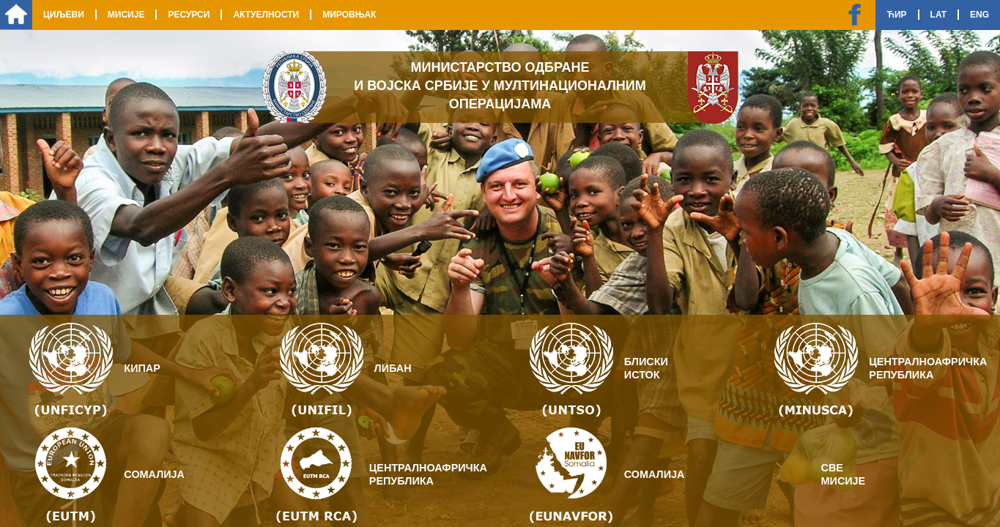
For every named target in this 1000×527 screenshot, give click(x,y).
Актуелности (266, 15)
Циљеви (63, 15)
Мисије (126, 15)
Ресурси (189, 15)
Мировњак (349, 15)
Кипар (142, 368)
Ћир (896, 15)
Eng (979, 15)
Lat (938, 15)
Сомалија (154, 474)
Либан (393, 368)
